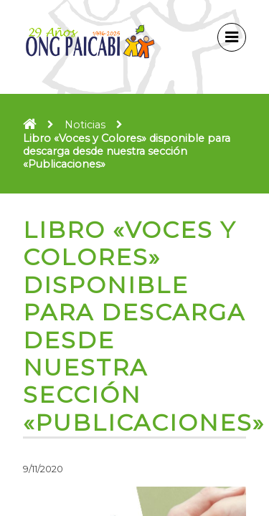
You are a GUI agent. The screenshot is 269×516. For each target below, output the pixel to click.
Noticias (85, 124)
